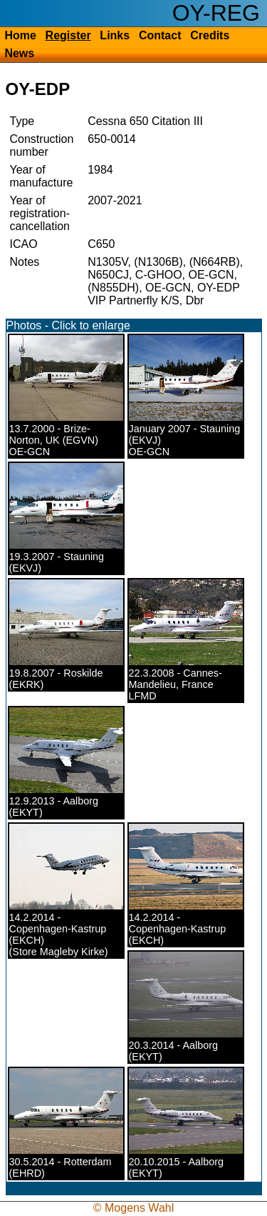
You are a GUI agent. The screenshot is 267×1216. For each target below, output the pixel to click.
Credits (209, 35)
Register (68, 35)
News (19, 53)
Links (115, 35)
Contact (160, 35)
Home (20, 35)
